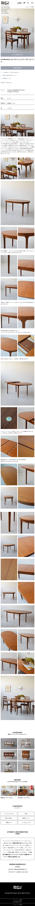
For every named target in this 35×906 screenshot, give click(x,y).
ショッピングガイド (9, 813)
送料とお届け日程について (9, 75)
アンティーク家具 (17, 904)
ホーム (27, 6)
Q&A (26, 813)
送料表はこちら (7, 78)
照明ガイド (9, 822)
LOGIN (19, 2)
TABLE (32, 6)
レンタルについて (26, 822)
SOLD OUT (17, 68)
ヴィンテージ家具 (17, 900)
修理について (26, 818)
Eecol (15, 901)
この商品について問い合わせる (11, 72)
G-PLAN (19, 901)
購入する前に (8, 818)
